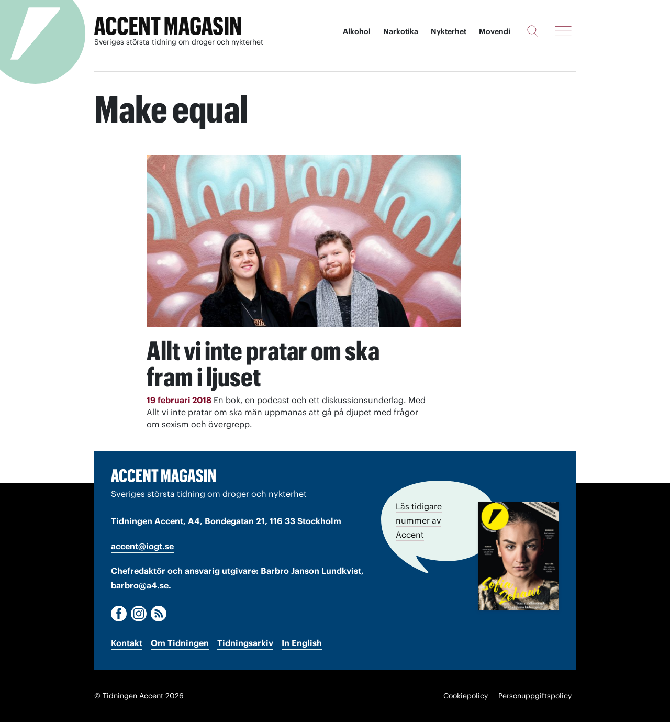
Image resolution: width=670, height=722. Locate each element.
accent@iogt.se (142, 546)
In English (302, 643)
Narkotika (400, 31)
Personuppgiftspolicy (535, 696)
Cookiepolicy (465, 696)
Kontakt (126, 643)
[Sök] (532, 31)
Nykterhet (448, 31)
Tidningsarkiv (245, 643)
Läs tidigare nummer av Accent (419, 520)
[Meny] (563, 31)
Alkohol (357, 31)
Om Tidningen (180, 643)
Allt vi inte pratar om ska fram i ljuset (263, 364)
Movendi (494, 31)
